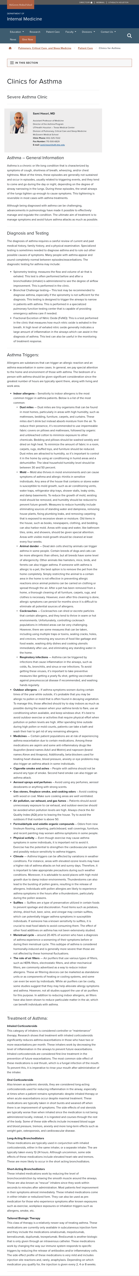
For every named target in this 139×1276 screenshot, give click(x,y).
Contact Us (107, 31)
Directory (85, 2)
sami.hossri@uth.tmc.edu (52, 145)
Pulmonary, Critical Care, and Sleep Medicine (44, 48)
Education (16, 31)
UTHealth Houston (118, 2)
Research (35, 31)
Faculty (70, 31)
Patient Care (53, 31)
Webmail (100, 2)
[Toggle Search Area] (129, 36)
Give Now (27, 39)
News (13, 39)
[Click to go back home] (10, 48)
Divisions (87, 31)
